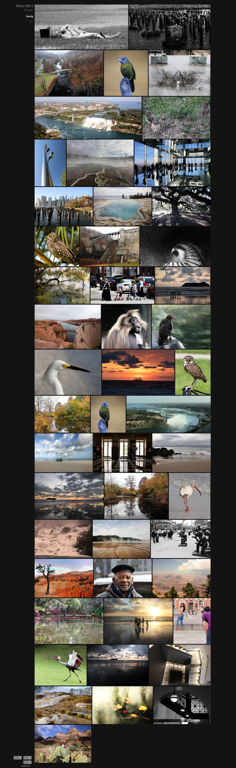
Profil (32, 22)
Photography (29, 10)
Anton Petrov (25, 6)
